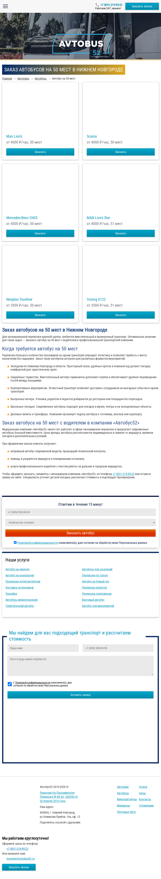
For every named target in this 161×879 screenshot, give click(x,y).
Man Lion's (14, 136)
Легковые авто (126, 812)
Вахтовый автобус (93, 599)
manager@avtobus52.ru (20, 858)
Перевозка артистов (94, 587)
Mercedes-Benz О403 (22, 218)
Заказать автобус (80, 533)
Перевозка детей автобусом (22, 581)
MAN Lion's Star (98, 218)
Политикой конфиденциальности (37, 542)
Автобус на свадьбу (17, 569)
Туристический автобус (19, 606)
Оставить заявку (80, 695)
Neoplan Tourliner (19, 299)
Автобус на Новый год (95, 581)
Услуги (143, 787)
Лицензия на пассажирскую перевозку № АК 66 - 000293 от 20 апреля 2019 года (59, 797)
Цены (142, 793)
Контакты (145, 799)
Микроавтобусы (127, 799)
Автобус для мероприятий (98, 606)
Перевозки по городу (95, 575)
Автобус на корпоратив (19, 575)
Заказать (40, 152)
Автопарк (123, 787)
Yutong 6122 (96, 299)
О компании (146, 805)
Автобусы (123, 793)
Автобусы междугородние (21, 599)
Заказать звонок (142, 6)
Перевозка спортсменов (97, 593)
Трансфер (11, 593)
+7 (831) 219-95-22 (111, 5)
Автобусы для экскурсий (97, 569)
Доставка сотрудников (19, 587)
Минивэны (123, 805)
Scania (92, 136)
